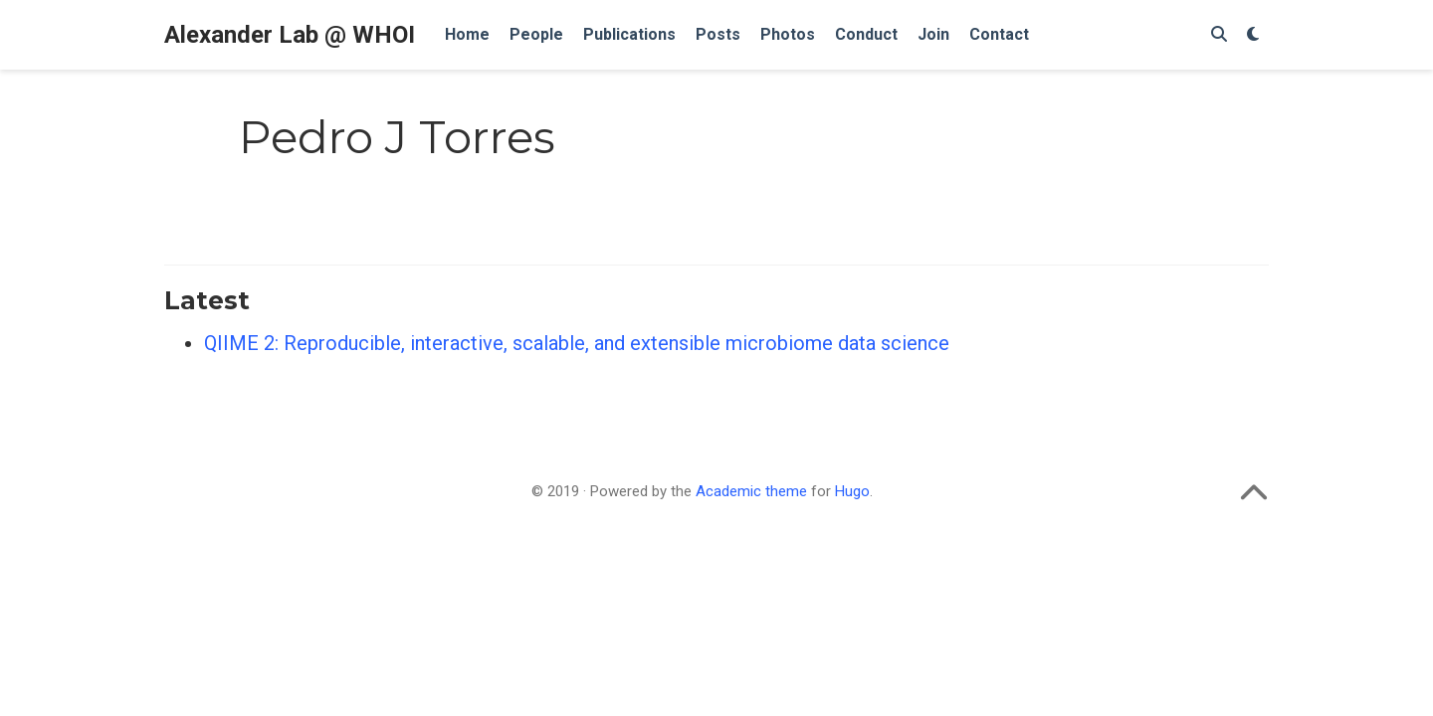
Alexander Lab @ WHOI (289, 35)
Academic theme (751, 491)
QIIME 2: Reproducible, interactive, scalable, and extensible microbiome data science (576, 343)
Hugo (852, 491)
